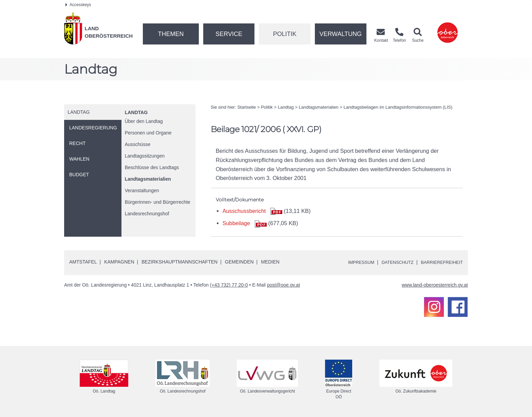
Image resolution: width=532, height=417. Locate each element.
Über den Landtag (144, 121)
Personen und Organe (148, 132)
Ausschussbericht (244, 211)
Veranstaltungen (142, 190)
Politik (285, 34)
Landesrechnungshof (147, 213)
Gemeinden (239, 262)
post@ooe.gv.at (283, 285)
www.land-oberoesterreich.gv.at (435, 285)
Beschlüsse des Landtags (152, 167)
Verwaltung (340, 34)
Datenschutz (392, 262)
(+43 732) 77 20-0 (229, 285)
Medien (270, 262)
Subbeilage (237, 223)
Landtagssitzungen (145, 156)
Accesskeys (78, 4)
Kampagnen (119, 262)
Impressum (352, 262)
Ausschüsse (137, 144)
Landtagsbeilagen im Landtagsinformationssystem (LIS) (397, 107)
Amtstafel (83, 262)
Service (228, 34)
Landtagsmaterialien (148, 179)
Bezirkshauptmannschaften (179, 262)
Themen (171, 34)
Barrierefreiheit (440, 262)
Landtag (136, 112)
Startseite (246, 107)
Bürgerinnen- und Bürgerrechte (157, 202)
